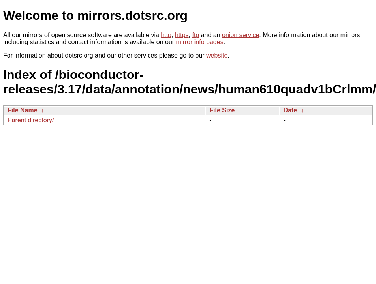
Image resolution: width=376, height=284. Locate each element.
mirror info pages (200, 42)
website (216, 55)
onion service (240, 35)
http (166, 35)
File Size (222, 110)
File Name (23, 110)
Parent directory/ (31, 120)
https (182, 35)
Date (290, 110)
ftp (195, 35)
